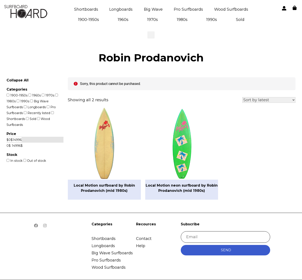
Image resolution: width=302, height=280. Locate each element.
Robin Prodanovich (151, 57)
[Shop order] (268, 100)
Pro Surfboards (188, 9)
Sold (240, 19)
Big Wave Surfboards (112, 253)
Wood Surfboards (231, 9)
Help (140, 245)
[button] (26, 12)
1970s (152, 19)
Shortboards (86, 9)
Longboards (121, 9)
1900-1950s (88, 19)
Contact (144, 238)
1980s (182, 19)
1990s (211, 19)
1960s (123, 19)
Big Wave (153, 9)
